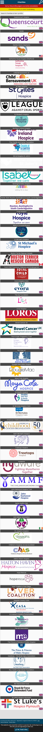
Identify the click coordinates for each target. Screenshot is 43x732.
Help (39, 720)
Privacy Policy (12, 722)
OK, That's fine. (21, 730)
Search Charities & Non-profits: (12, 13)
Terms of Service (4, 722)
